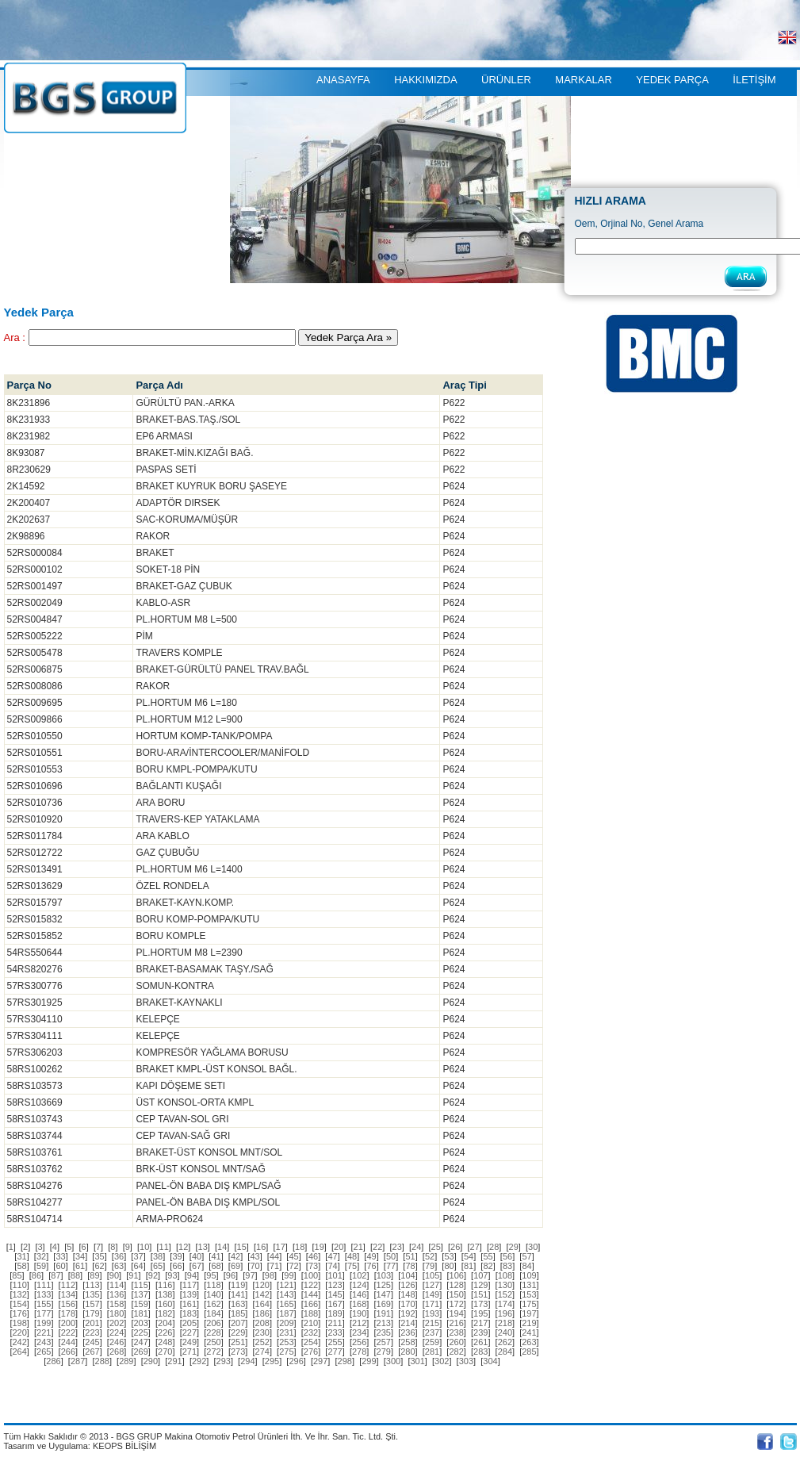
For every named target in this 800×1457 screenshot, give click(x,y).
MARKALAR (583, 80)
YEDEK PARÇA (672, 80)
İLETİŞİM (754, 80)
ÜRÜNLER (506, 80)
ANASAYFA (343, 80)
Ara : (14, 337)
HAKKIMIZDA (425, 80)
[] (11, 1247)
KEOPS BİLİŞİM (124, 1446)
